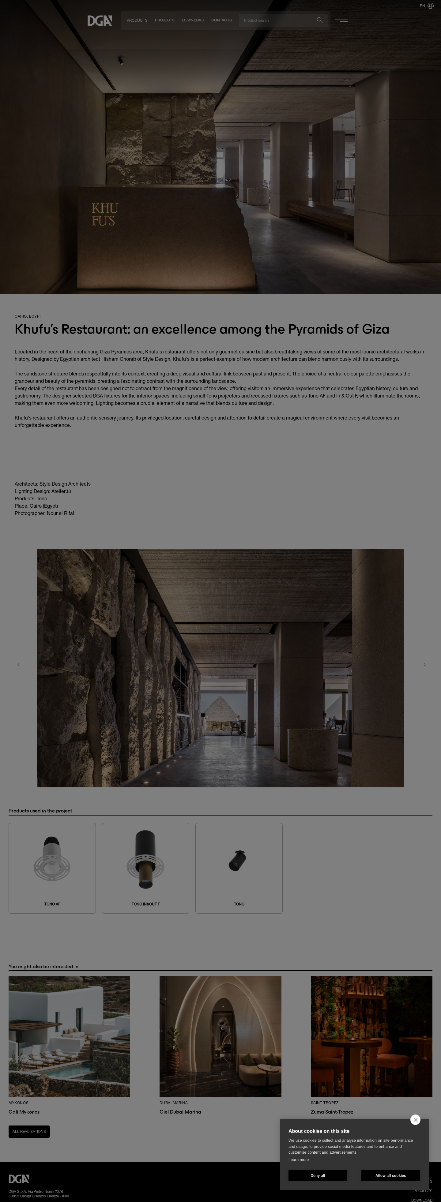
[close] (415, 1119)
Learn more (298, 1159)
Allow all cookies (390, 1176)
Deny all (318, 1176)
